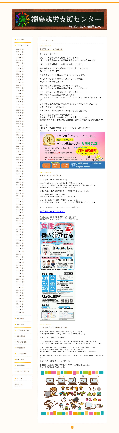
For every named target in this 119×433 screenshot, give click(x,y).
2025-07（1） (20, 54)
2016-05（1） (20, 268)
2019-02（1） (20, 190)
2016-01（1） (20, 279)
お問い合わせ (20, 365)
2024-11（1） (20, 65)
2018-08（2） (20, 204)
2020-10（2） (20, 151)
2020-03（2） (20, 165)
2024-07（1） (20, 71)
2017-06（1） (20, 234)
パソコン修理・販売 (22, 330)
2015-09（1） (20, 290)
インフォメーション (22, 45)
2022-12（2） (20, 104)
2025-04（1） (20, 57)
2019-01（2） (20, 193)
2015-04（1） (20, 304)
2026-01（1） (20, 49)
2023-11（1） (20, 85)
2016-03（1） (20, 273)
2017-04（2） (20, 240)
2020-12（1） (20, 149)
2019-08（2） (20, 179)
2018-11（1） (20, 198)
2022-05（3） (20, 115)
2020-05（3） (20, 160)
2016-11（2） (20, 254)
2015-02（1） (20, 309)
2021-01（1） (20, 146)
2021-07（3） (20, 138)
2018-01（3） (20, 215)
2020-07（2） (20, 154)
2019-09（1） (20, 176)
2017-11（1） (20, 221)
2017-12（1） (20, 218)
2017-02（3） (20, 246)
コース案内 (19, 324)
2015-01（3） (20, 312)
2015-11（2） (20, 284)
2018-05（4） (20, 210)
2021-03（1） (20, 143)
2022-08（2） (20, 113)
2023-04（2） (20, 96)
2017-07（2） (20, 232)
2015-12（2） (20, 282)
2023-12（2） (20, 82)
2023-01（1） (20, 102)
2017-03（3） (20, 243)
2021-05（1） (20, 140)
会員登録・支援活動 (22, 371)
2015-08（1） (20, 293)
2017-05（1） (20, 237)
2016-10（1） (20, 257)
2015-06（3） (20, 298)
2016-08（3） (20, 259)
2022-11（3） (20, 107)
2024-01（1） (20, 79)
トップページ (20, 39)
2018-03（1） (20, 212)
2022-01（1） (20, 124)
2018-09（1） (20, 201)
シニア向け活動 (21, 353)
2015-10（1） (20, 287)
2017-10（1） (20, 223)
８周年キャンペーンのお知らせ (51, 49)
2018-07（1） (20, 207)
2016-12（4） (20, 251)
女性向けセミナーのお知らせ (50, 175)
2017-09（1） (20, 226)
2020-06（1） (20, 157)
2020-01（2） (20, 168)
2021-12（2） (20, 126)
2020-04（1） (20, 162)
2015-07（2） (20, 295)
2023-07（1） (20, 93)
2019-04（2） (20, 187)
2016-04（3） (20, 271)
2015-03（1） (20, 307)
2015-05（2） (20, 301)
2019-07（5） (20, 182)
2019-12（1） (20, 171)
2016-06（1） (20, 265)
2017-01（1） (20, 248)
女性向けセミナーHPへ (52, 211)
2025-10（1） (20, 52)
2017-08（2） (20, 229)
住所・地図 (19, 359)
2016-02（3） (20, 276)
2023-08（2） (20, 90)
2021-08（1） (20, 135)
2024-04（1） (20, 74)
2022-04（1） (20, 118)
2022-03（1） (20, 121)
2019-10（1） (20, 174)
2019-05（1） (20, 185)
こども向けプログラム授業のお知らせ (54, 327)
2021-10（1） (20, 132)
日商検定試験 (20, 336)
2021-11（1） (20, 129)
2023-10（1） (20, 88)
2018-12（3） (20, 196)
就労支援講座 (20, 348)
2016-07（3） (20, 262)
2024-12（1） (20, 63)
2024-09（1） (20, 68)
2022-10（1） (20, 110)
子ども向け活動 (21, 342)
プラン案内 (19, 318)
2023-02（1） (20, 99)
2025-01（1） (20, 60)
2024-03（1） (20, 77)
